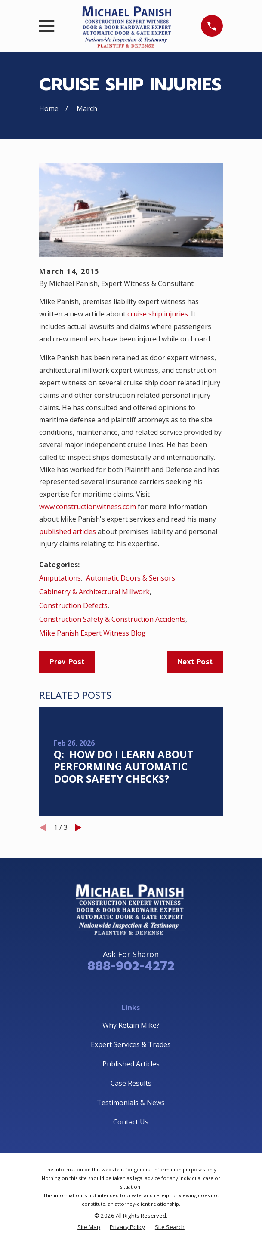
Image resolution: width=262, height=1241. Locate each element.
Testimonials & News (131, 1102)
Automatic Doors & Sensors (130, 578)
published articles (67, 531)
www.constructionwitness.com (87, 506)
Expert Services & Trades (131, 1044)
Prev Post (66, 662)
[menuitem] (88, 1227)
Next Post (195, 662)
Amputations (60, 578)
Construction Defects (73, 605)
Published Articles (131, 1064)
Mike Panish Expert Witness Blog (92, 633)
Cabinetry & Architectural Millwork (94, 591)
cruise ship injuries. (158, 314)
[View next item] (78, 828)
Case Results (131, 1083)
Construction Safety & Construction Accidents (112, 619)
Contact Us (130, 1122)
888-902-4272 (131, 966)
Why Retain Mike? (131, 1025)
